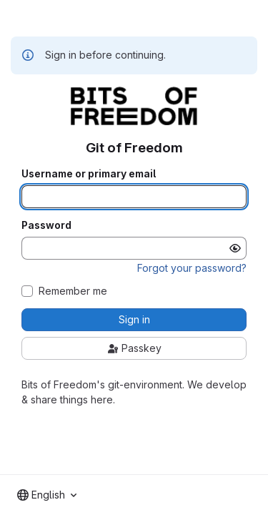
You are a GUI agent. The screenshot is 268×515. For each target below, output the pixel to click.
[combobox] (47, 495)
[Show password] (235, 248)
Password (46, 225)
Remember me (73, 291)
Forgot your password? (192, 268)
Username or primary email (88, 174)
